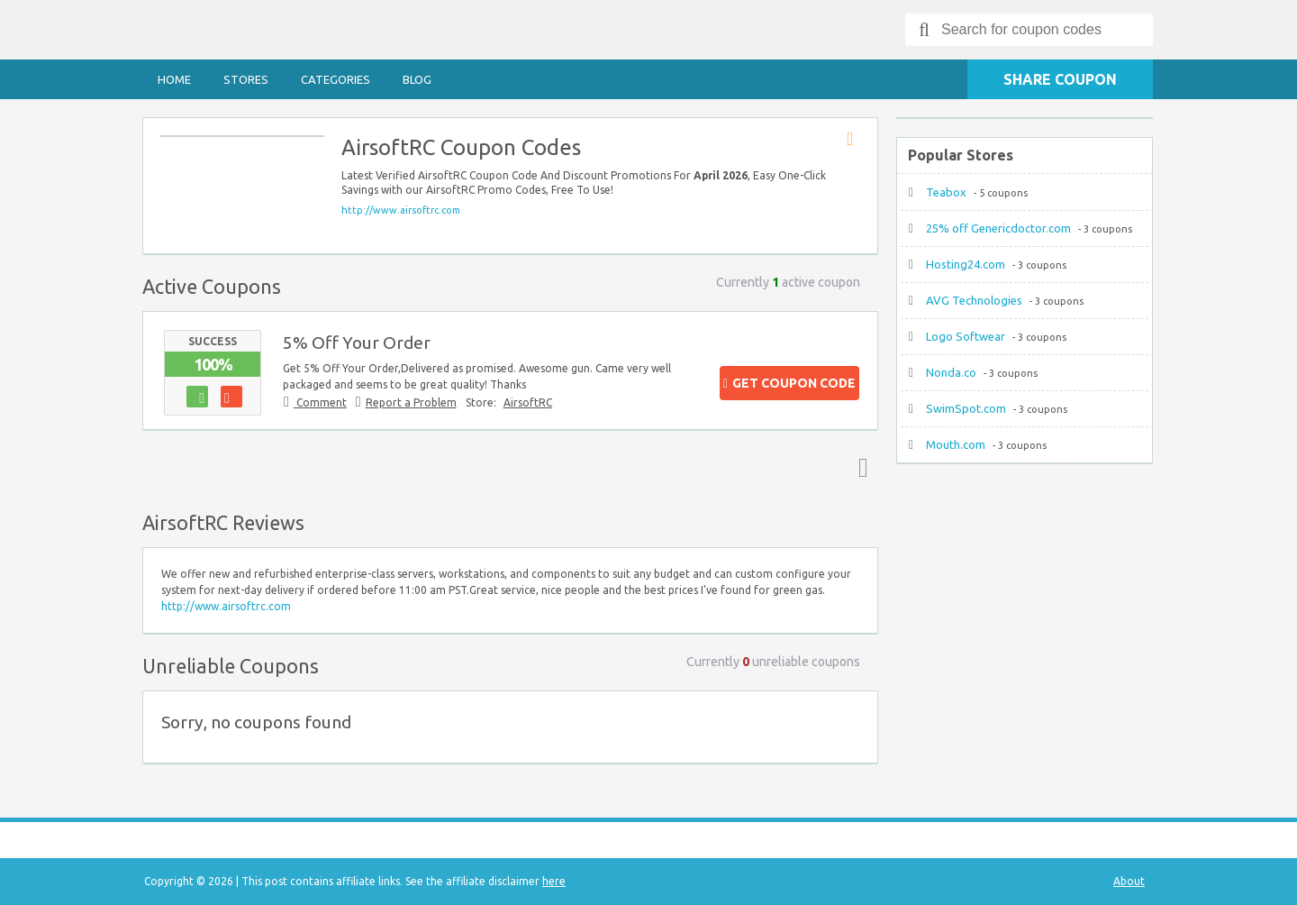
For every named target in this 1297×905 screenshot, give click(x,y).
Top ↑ (859, 467)
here (554, 881)
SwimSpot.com (966, 408)
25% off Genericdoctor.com (998, 228)
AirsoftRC (527, 402)
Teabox (946, 192)
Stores (245, 79)
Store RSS (856, 140)
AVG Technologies (974, 300)
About (1129, 881)
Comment (320, 402)
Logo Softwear (965, 336)
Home (174, 79)
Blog (417, 79)
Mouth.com (955, 444)
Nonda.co (951, 372)
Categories (335, 79)
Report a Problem (411, 402)
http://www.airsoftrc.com (400, 210)
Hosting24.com (965, 264)
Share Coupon (1060, 79)
